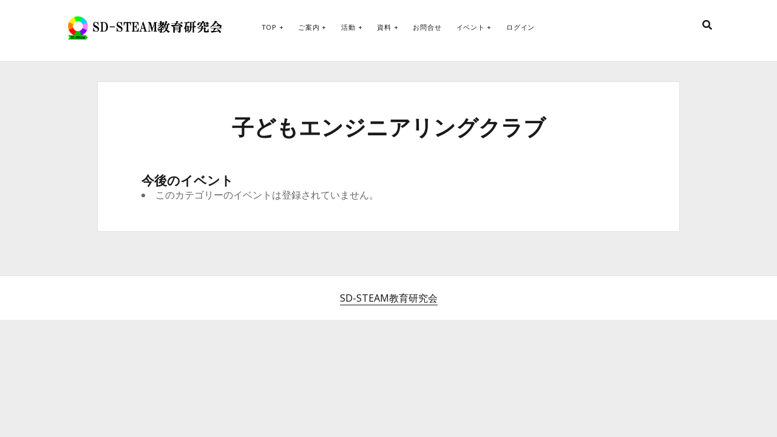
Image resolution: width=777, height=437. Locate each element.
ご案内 (308, 27)
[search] (707, 25)
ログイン (520, 27)
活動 (348, 27)
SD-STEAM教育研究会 (389, 298)
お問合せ (427, 27)
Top (269, 27)
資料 (384, 27)
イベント (470, 27)
